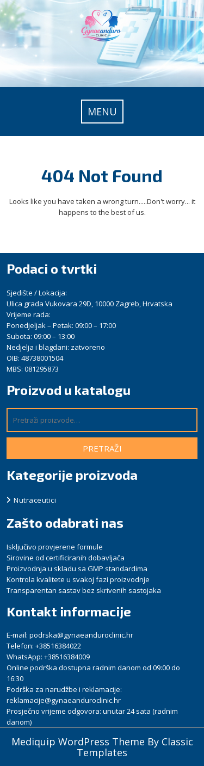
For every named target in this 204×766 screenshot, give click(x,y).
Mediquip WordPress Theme (79, 741)
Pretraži (102, 448)
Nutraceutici (35, 500)
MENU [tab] (102, 111)
